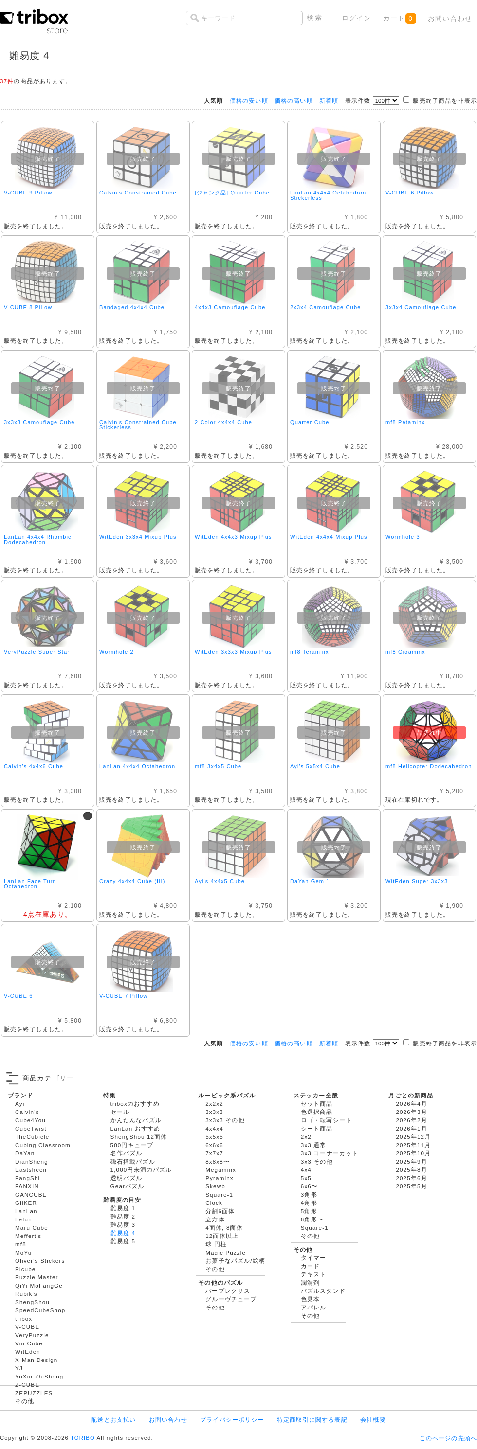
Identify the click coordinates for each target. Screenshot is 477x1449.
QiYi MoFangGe (39, 1285)
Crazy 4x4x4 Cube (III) (132, 881)
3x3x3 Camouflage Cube (39, 422)
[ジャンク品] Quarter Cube (232, 192)
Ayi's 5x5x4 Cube (315, 766)
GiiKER (26, 1203)
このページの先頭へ (448, 1438)
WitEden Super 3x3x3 (416, 881)
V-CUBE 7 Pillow (123, 996)
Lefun (23, 1219)
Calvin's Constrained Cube (138, 192)
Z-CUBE (27, 1384)
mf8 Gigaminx (405, 651)
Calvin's (27, 1112)
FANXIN (27, 1186)
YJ (19, 1368)
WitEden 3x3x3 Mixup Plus (233, 651)
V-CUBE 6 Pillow (409, 192)
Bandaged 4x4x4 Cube (132, 307)
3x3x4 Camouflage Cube (420, 307)
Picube (25, 1269)
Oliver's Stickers (40, 1260)
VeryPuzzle (32, 1335)
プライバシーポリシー (232, 1419)
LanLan (26, 1211)
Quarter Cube (310, 422)
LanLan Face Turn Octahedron (30, 883)
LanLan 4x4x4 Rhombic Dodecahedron (38, 539)
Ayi (19, 1103)
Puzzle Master (36, 1277)
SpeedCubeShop (40, 1310)
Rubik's (26, 1293)
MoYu (23, 1252)
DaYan (25, 1153)
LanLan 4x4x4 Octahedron (137, 766)
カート (399, 18)
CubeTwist (31, 1128)
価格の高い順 (294, 100)
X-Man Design (36, 1360)
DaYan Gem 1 (310, 881)
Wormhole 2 (116, 651)
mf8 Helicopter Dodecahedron (428, 766)
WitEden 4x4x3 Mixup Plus (233, 537)
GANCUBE (31, 1194)
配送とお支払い (113, 1419)
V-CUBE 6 (18, 996)
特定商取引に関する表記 (312, 1419)
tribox (23, 1318)
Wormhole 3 (402, 537)
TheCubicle (32, 1136)
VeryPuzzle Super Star (37, 651)
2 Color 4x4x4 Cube (223, 422)
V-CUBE (27, 1327)
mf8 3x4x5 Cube (218, 766)
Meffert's (28, 1236)
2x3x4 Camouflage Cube (325, 307)
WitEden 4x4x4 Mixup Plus (328, 537)
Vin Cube (29, 1343)
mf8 (20, 1244)
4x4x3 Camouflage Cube (230, 307)
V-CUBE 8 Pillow (28, 307)
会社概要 (373, 1419)
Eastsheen (31, 1169)
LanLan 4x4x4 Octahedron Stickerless (328, 195)
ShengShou (32, 1302)
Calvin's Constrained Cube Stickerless (138, 424)
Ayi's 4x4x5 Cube (220, 881)
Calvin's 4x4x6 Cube (33, 766)
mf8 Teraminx (309, 651)
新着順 (328, 100)
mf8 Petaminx (405, 422)
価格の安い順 (249, 100)
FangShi (27, 1178)
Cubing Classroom (43, 1145)
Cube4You (30, 1120)
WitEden (27, 1351)
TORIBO (83, 1438)
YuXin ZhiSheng (39, 1376)
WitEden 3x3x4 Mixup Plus (138, 537)
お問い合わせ (450, 18)
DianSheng (31, 1161)
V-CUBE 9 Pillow (28, 192)
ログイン (356, 18)
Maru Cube (31, 1227)
